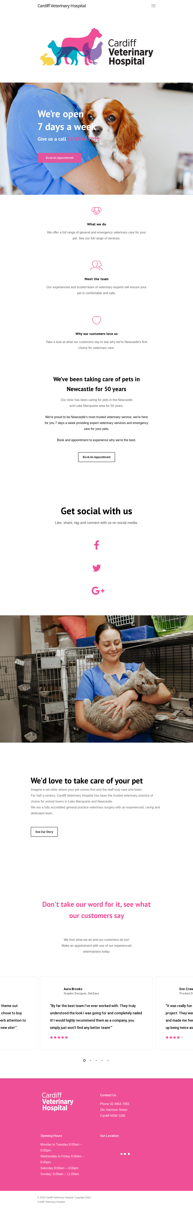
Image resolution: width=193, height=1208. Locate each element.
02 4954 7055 (83, 139)
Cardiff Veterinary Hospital (62, 5)
